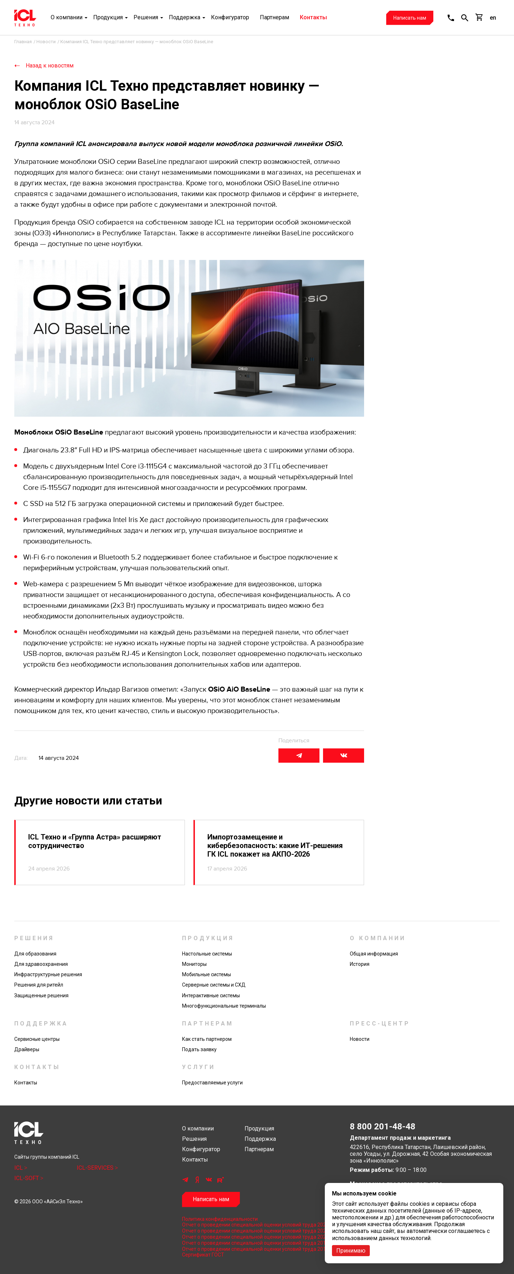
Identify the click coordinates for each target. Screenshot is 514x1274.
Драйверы (26, 1049)
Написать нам (409, 18)
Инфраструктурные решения (48, 974)
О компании (66, 17)
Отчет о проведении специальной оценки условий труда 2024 (255, 1225)
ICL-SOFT (27, 1178)
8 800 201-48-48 (382, 1127)
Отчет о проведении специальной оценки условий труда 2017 (255, 1249)
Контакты (313, 17)
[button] (451, 18)
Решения (145, 17)
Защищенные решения (41, 995)
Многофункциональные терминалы (224, 1006)
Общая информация (374, 954)
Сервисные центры (37, 1039)
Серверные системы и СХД (214, 985)
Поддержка (184, 17)
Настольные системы (207, 954)
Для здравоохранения (41, 964)
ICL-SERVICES (96, 1167)
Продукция (108, 17)
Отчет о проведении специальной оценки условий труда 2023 (255, 1231)
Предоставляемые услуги (212, 1082)
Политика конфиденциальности (220, 1219)
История (359, 964)
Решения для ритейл (38, 985)
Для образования (35, 954)
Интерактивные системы (211, 995)
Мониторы (194, 964)
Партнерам (274, 17)
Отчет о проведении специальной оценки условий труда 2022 (255, 1237)
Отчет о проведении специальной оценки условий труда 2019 (255, 1243)
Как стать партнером (207, 1039)
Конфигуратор (230, 17)
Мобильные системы (206, 974)
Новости (359, 1039)
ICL (19, 1167)
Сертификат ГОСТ (203, 1255)
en (493, 17)
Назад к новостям (50, 65)
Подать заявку (199, 1049)
